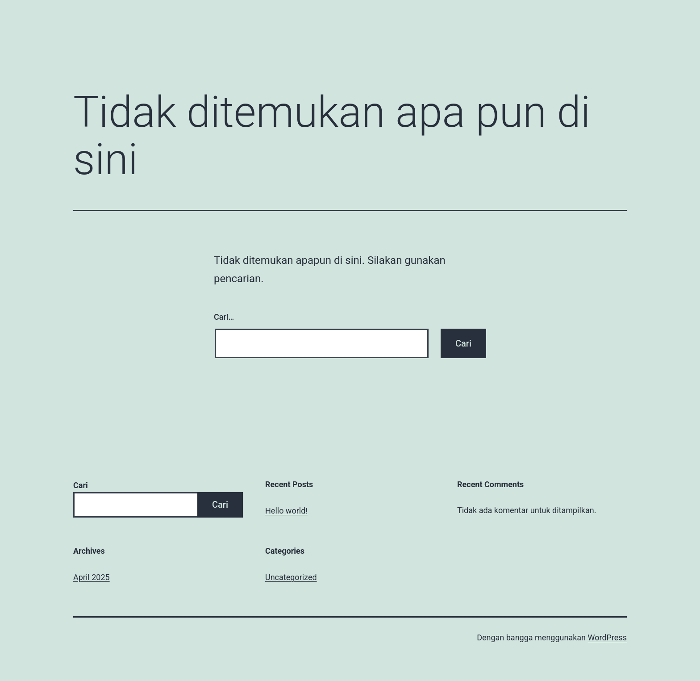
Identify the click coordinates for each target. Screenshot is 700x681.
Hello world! (286, 510)
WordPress (607, 637)
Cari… (224, 317)
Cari (80, 485)
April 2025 (91, 577)
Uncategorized (291, 577)
